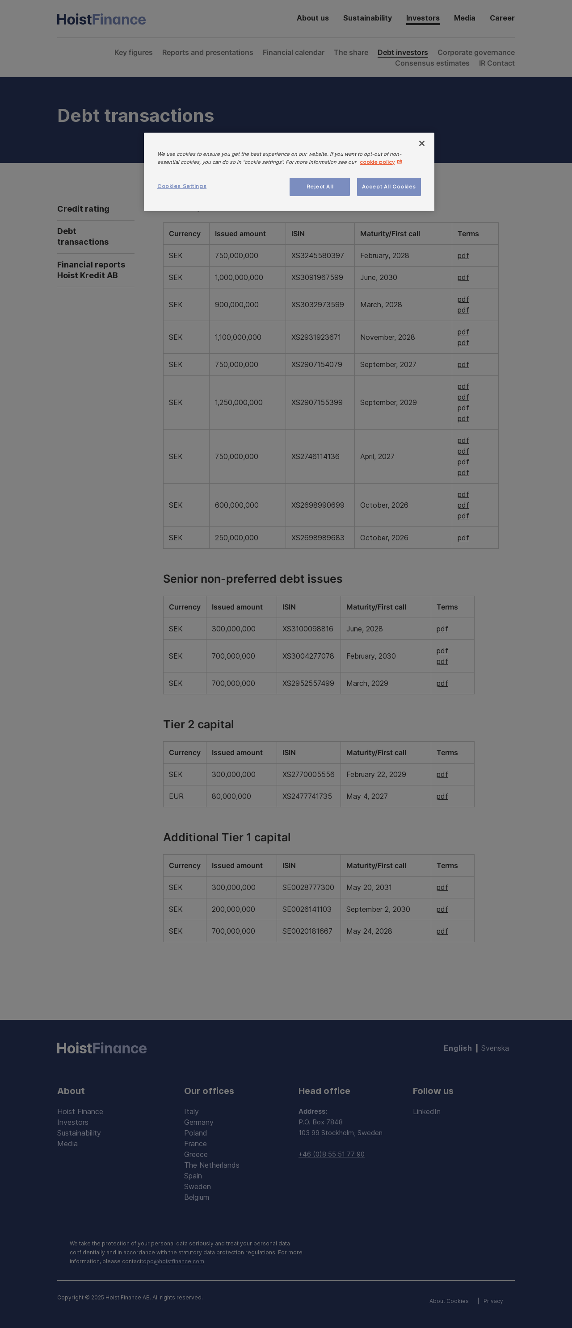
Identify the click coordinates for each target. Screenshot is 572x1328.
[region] (289, 172)
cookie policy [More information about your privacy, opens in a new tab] (377, 162)
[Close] (422, 143)
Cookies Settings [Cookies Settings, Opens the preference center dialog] (181, 186)
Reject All (320, 187)
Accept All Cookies (389, 187)
